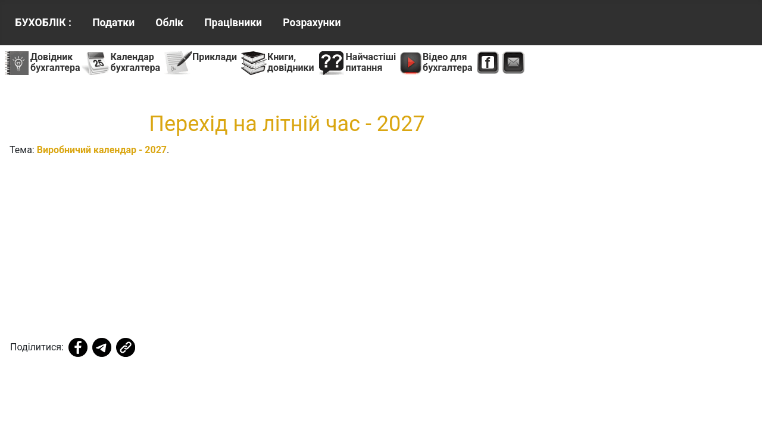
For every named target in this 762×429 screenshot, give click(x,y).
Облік (169, 23)
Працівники (233, 23)
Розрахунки (312, 23)
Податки (113, 23)
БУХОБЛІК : (43, 23)
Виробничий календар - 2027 (102, 150)
